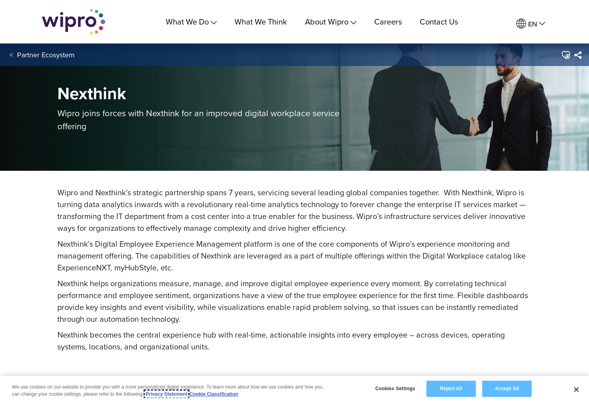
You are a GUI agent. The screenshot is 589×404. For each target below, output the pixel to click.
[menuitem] (530, 24)
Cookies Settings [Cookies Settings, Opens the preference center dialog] (395, 389)
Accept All (507, 389)
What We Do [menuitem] (191, 21)
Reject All (451, 389)
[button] (565, 55)
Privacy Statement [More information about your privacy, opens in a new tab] (166, 394)
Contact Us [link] (439, 21)
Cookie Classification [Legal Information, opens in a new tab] (213, 394)
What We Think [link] (261, 21)
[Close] (576, 389)
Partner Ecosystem (46, 55)
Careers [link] (388, 21)
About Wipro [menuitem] (330, 21)
